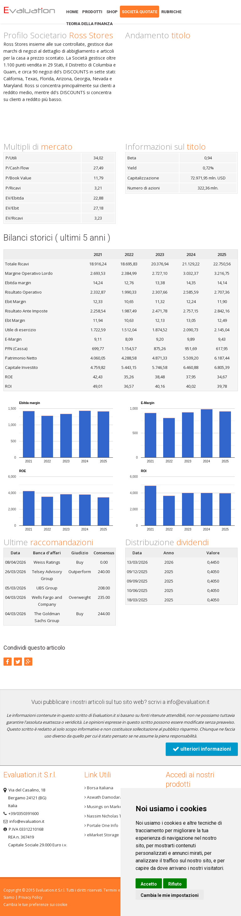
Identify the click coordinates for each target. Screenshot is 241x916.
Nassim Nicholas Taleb (107, 816)
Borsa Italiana (98, 788)
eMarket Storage (101, 835)
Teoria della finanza (89, 23)
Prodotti (92, 11)
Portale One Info (101, 825)
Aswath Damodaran (104, 797)
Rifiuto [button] (175, 884)
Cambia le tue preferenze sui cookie (35, 904)
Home (29, 12)
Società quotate (139, 11)
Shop (112, 11)
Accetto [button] (149, 884)
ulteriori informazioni (202, 749)
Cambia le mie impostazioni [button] (170, 895)
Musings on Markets (105, 806)
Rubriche (171, 11)
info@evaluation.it (188, 702)
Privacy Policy (30, 897)
